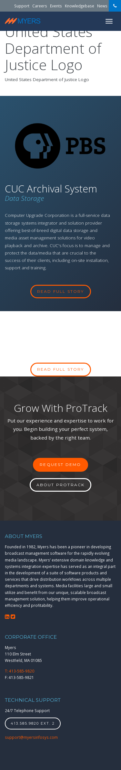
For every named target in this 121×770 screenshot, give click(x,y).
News (102, 5)
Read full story (60, 369)
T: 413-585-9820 (19, 670)
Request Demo (60, 464)
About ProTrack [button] (60, 484)
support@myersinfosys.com (31, 737)
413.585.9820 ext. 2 (33, 723)
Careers (39, 5)
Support (21, 5)
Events (56, 5)
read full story (60, 291)
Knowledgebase (79, 5)
